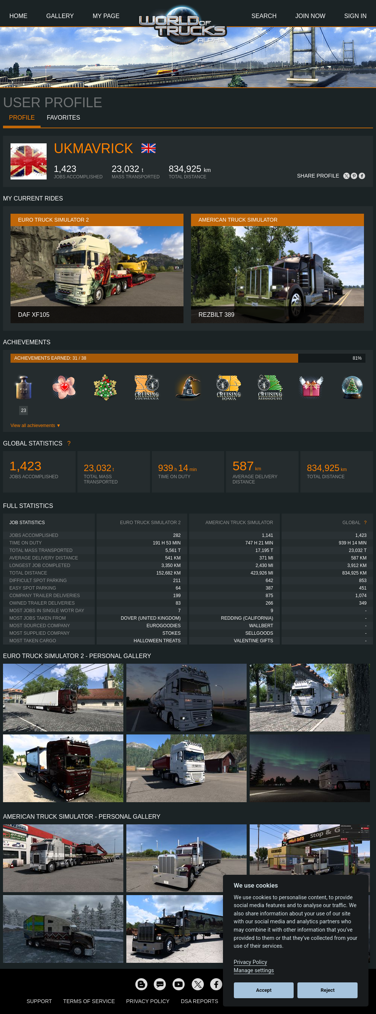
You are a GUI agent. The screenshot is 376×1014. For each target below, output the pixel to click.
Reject (328, 990)
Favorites (63, 117)
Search (264, 16)
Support (39, 1001)
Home (18, 16)
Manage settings (254, 970)
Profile (22, 117)
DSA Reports (199, 1001)
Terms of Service (89, 1001)
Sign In (355, 16)
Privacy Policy (148, 1001)
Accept (263, 990)
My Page (106, 16)
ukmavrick (93, 148)
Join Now (310, 16)
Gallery (60, 16)
